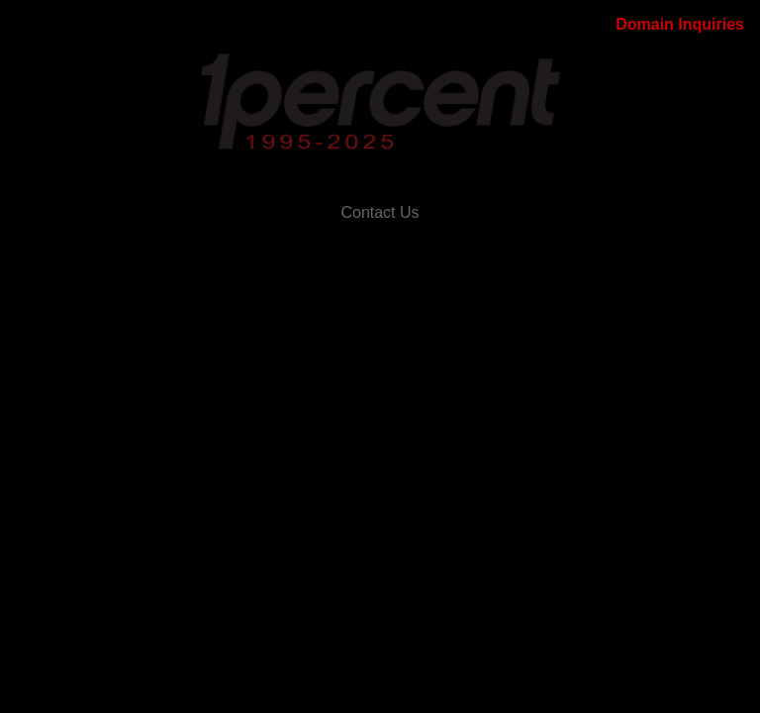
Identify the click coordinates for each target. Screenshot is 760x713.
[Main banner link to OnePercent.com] (380, 102)
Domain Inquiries (680, 24)
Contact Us (379, 212)
